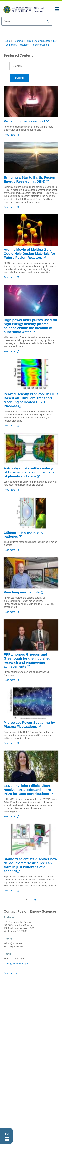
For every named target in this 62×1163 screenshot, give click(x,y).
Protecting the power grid (24, 121)
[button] (47, 21)
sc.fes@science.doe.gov (16, 963)
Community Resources (17, 45)
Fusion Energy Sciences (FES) (41, 41)
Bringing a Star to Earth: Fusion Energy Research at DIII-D (29, 179)
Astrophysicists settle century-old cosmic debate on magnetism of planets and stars (31, 472)
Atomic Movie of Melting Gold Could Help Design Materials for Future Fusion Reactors (29, 253)
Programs (18, 41)
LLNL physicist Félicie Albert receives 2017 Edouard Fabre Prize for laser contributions (27, 790)
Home (7, 41)
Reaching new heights (22, 592)
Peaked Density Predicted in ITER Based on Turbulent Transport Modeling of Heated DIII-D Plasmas (31, 400)
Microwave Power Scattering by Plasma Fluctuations (29, 724)
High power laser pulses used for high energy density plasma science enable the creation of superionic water (30, 326)
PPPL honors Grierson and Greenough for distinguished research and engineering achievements (27, 660)
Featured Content (40, 45)
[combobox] (22, 21)
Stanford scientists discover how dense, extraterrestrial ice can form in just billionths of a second (30, 865)
